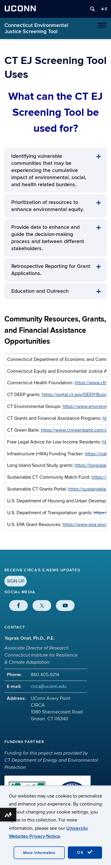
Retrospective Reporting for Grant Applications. (50, 269)
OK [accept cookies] (85, 852)
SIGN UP (15, 581)
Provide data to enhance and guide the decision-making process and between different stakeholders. (47, 238)
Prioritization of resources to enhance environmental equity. (47, 206)
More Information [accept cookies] (39, 852)
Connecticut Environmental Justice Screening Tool (36, 28)
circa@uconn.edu (49, 686)
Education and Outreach (40, 291)
